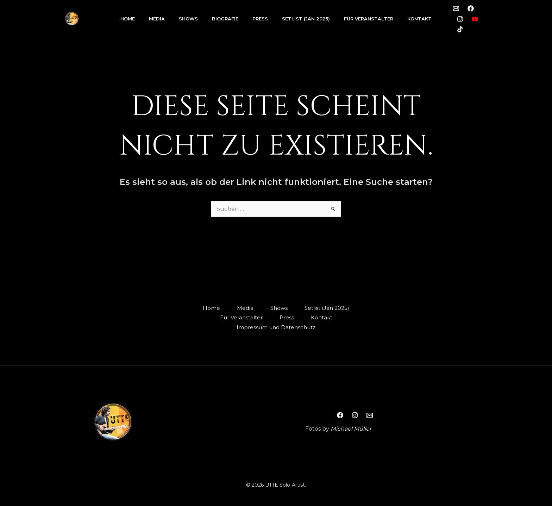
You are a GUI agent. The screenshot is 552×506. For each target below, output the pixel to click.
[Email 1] (456, 8)
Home (127, 18)
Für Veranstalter (368, 18)
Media (157, 18)
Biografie (225, 18)
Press (260, 18)
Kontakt (419, 18)
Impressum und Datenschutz (276, 327)
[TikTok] (460, 29)
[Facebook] (471, 8)
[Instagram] (460, 19)
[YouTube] (475, 19)
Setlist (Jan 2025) (306, 18)
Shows (188, 18)
